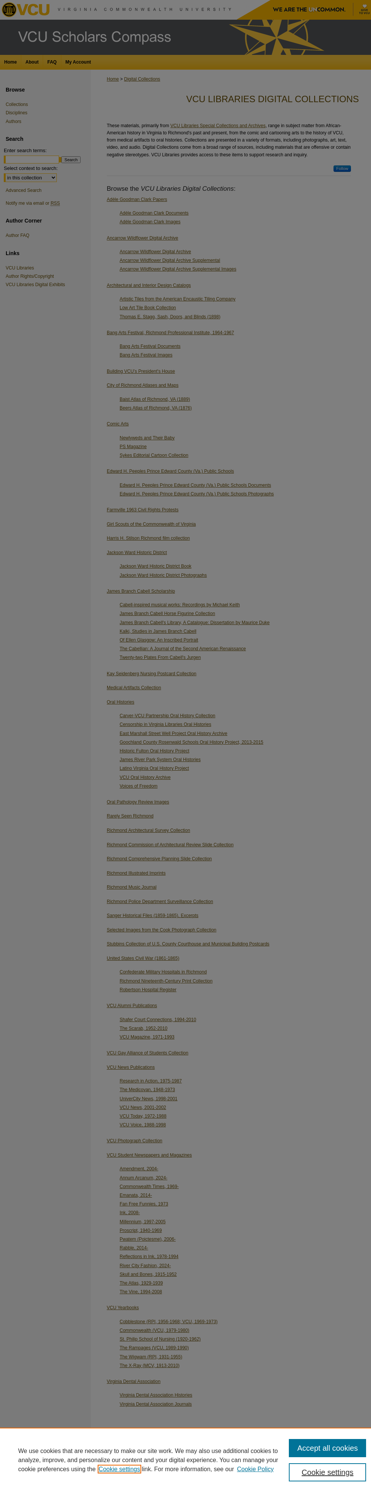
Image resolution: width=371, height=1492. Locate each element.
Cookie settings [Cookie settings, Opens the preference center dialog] (328, 1472)
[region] (185, 1460)
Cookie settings (119, 1469)
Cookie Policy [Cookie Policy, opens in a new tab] (255, 1469)
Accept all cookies (327, 1448)
